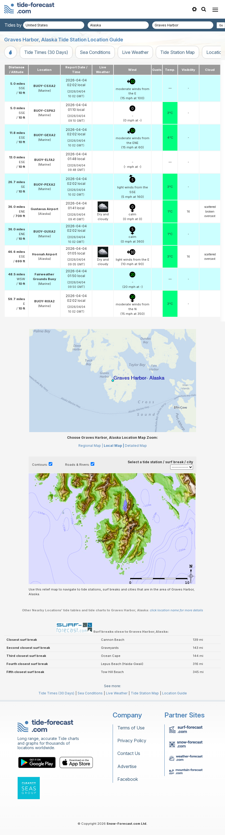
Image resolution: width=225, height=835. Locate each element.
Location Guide (174, 693)
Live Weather (135, 52)
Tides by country (21, 25)
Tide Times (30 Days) (46, 52)
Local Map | (114, 445)
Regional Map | (90, 445)
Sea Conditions (95, 52)
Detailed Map (136, 445)
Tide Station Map (177, 52)
